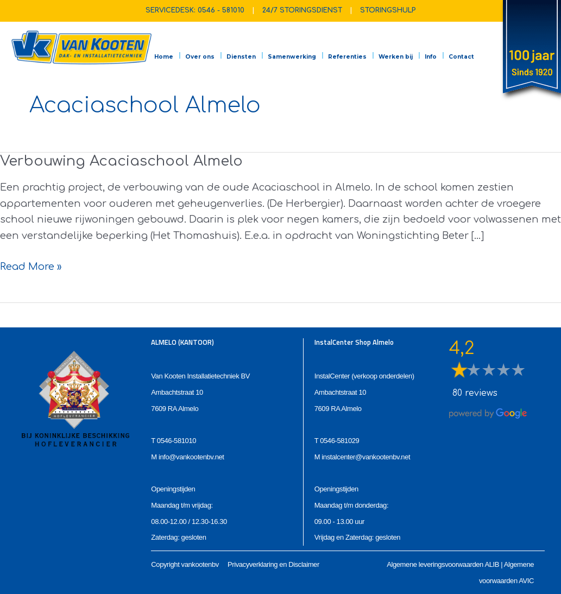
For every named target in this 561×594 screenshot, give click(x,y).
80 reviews (474, 393)
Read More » (30, 267)
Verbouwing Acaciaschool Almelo (121, 161)
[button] (245, 47)
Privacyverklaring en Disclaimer (273, 564)
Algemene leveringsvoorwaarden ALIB (443, 564)
